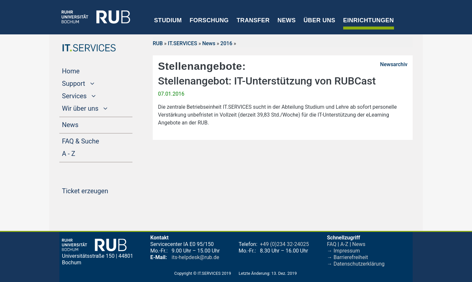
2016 (226, 43)
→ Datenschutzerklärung (356, 264)
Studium (168, 20)
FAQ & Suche (80, 141)
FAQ (332, 244)
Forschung (208, 20)
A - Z (81, 153)
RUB (158, 43)
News (287, 20)
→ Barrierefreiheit (347, 257)
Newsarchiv (393, 64)
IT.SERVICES (182, 43)
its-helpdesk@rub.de (195, 257)
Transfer (253, 20)
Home (83, 70)
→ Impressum (343, 251)
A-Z (344, 244)
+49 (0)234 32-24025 (284, 244)
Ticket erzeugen (97, 190)
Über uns (319, 20)
